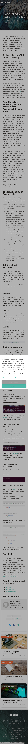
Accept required (14, 382)
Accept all (14, 386)
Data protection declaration (9, 378)
